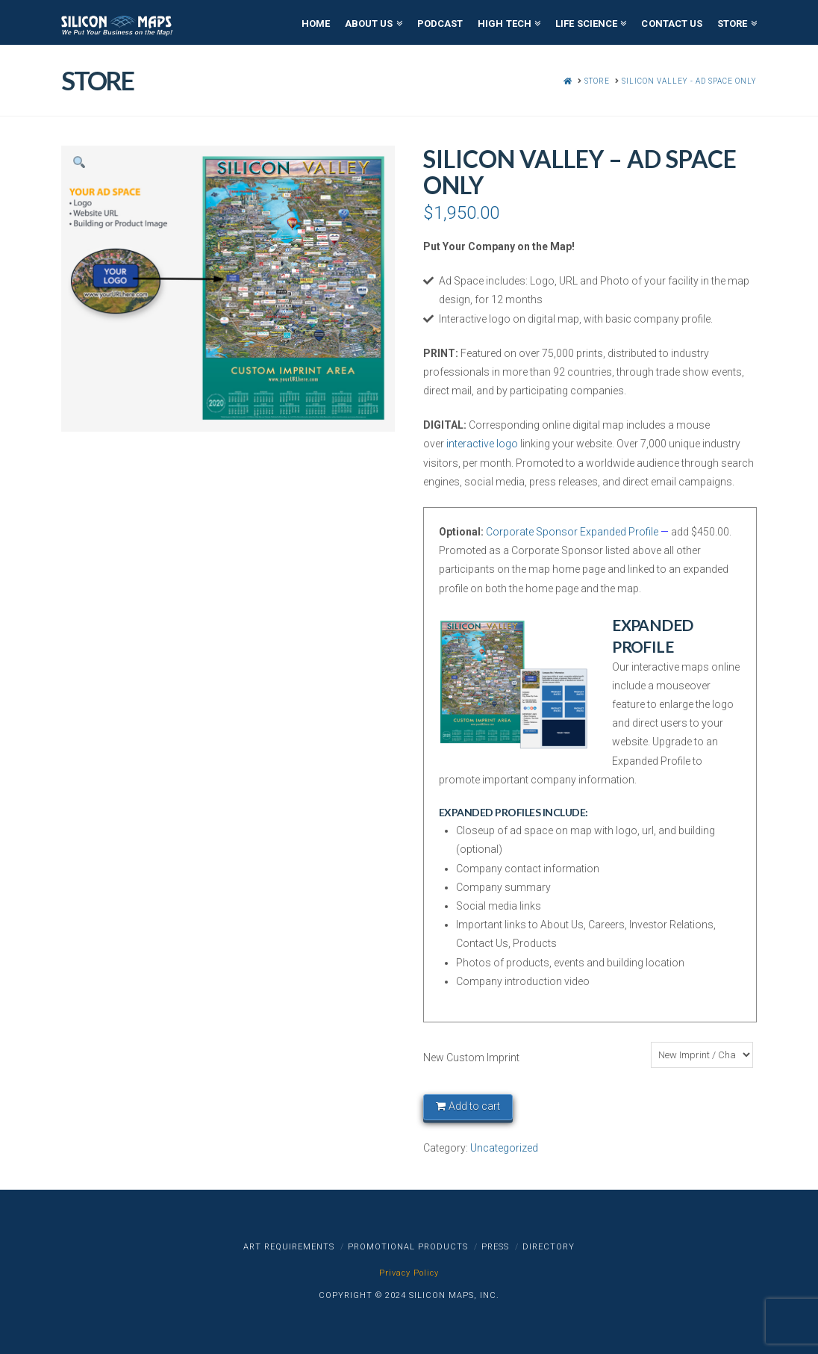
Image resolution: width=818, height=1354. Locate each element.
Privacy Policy (409, 1273)
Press (495, 1247)
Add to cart (474, 1106)
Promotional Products (408, 1247)
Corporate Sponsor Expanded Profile (572, 532)
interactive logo (482, 444)
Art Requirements (288, 1247)
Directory (548, 1247)
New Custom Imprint (471, 1057)
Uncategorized (504, 1148)
